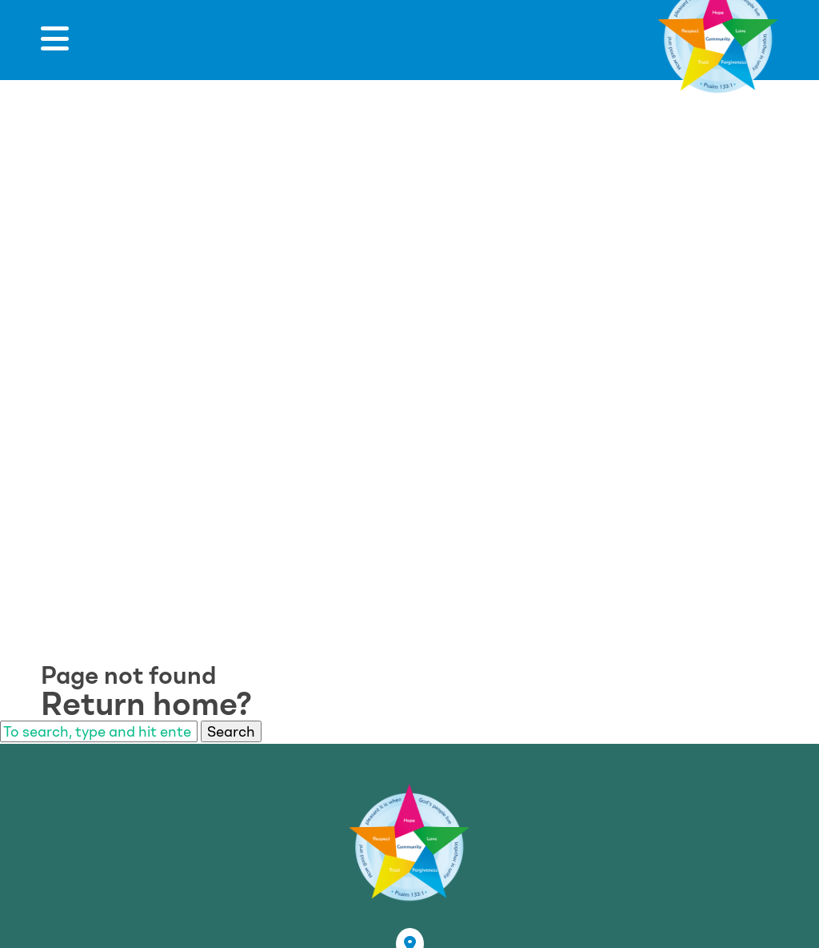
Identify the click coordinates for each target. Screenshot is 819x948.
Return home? (146, 704)
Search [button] (231, 731)
